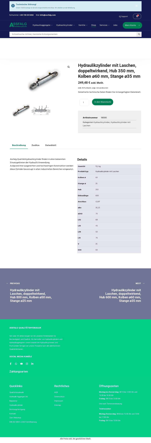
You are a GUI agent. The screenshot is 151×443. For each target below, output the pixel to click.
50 (97, 231)
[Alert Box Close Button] (136, 6)
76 (97, 238)
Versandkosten (102, 88)
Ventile (81, 25)
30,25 (98, 207)
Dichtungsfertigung (17, 409)
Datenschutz (59, 396)
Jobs (115, 25)
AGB (56, 392)
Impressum (58, 401)
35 (96, 183)
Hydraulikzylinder (64, 25)
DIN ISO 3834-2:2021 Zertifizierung (23, 422)
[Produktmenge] (84, 102)
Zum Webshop (15, 417)
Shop (93, 25)
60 (97, 177)
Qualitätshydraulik (16, 392)
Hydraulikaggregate (41, 25)
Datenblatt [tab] (50, 145)
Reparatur (13, 401)
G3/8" (98, 201)
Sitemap (57, 405)
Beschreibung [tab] (19, 145)
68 (97, 219)
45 (97, 225)
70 (97, 213)
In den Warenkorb (102, 102)
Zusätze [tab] (35, 145)
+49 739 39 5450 (26, 15)
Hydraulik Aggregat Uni (18, 396)
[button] (69, 67)
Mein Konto (132, 25)
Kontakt (12, 413)
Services (103, 25)
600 (97, 195)
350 (97, 189)
